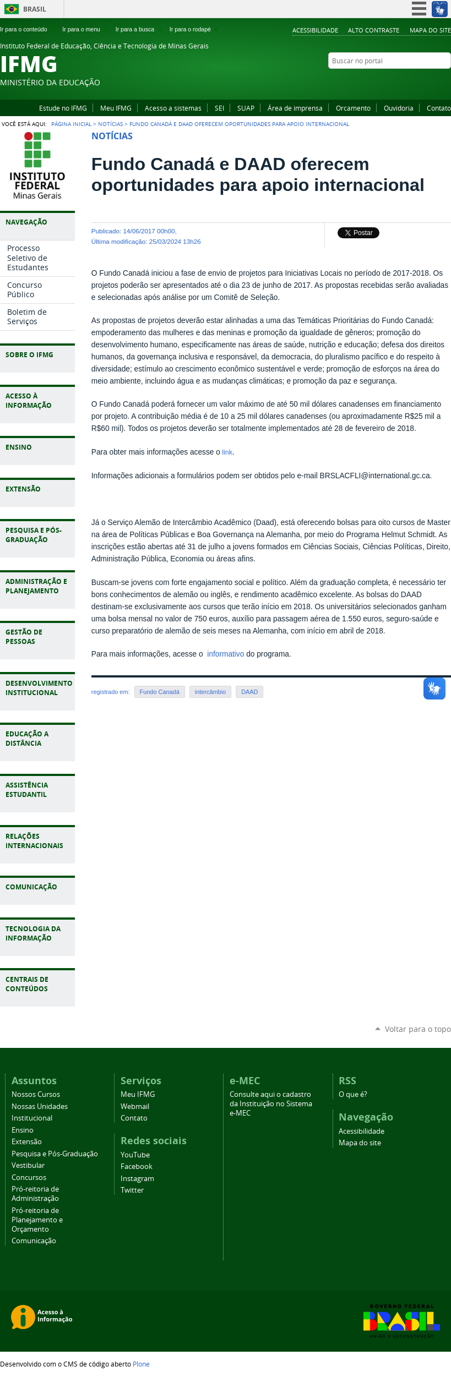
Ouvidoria (399, 107)
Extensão (27, 1141)
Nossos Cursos (36, 1094)
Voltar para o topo (418, 1029)
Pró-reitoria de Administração (35, 1193)
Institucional (32, 1118)
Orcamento (353, 107)
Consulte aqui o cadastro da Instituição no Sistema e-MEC (271, 1104)
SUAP (245, 107)
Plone (141, 1363)
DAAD (249, 691)
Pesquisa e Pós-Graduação (55, 1154)
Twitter (445, 82)
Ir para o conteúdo (28, 29)
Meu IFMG (116, 107)
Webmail (135, 1106)
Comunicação (34, 1240)
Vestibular (28, 1165)
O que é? (353, 1094)
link (226, 452)
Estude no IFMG (63, 107)
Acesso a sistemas (173, 107)
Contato (439, 107)
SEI (219, 107)
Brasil (34, 9)
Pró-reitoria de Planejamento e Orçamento (37, 1220)
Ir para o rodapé (195, 29)
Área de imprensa (295, 107)
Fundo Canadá (160, 691)
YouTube (404, 82)
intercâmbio (210, 691)
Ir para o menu (85, 29)
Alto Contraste (373, 30)
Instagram (431, 82)
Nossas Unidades (40, 1106)
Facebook (417, 82)
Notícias (110, 124)
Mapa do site (430, 30)
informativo (224, 654)
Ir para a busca (140, 29)
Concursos (29, 1177)
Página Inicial (71, 124)
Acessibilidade (315, 30)
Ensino (23, 1130)
